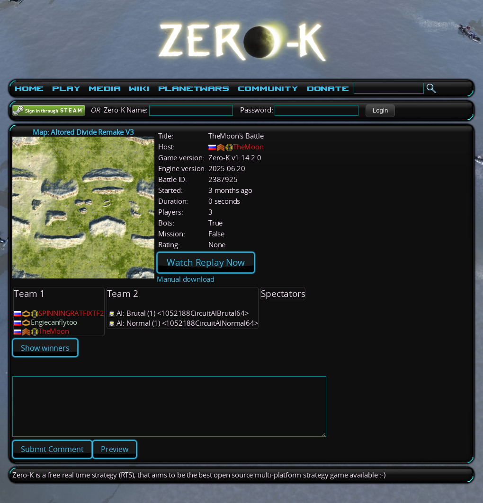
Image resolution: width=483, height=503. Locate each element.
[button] (380, 110)
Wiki (139, 88)
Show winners (45, 348)
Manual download (186, 279)
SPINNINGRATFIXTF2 (71, 313)
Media (104, 88)
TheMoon (248, 146)
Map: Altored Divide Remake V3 (83, 132)
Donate (328, 88)
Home (29, 88)
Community (268, 88)
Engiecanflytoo (54, 322)
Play (66, 88)
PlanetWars (193, 88)
